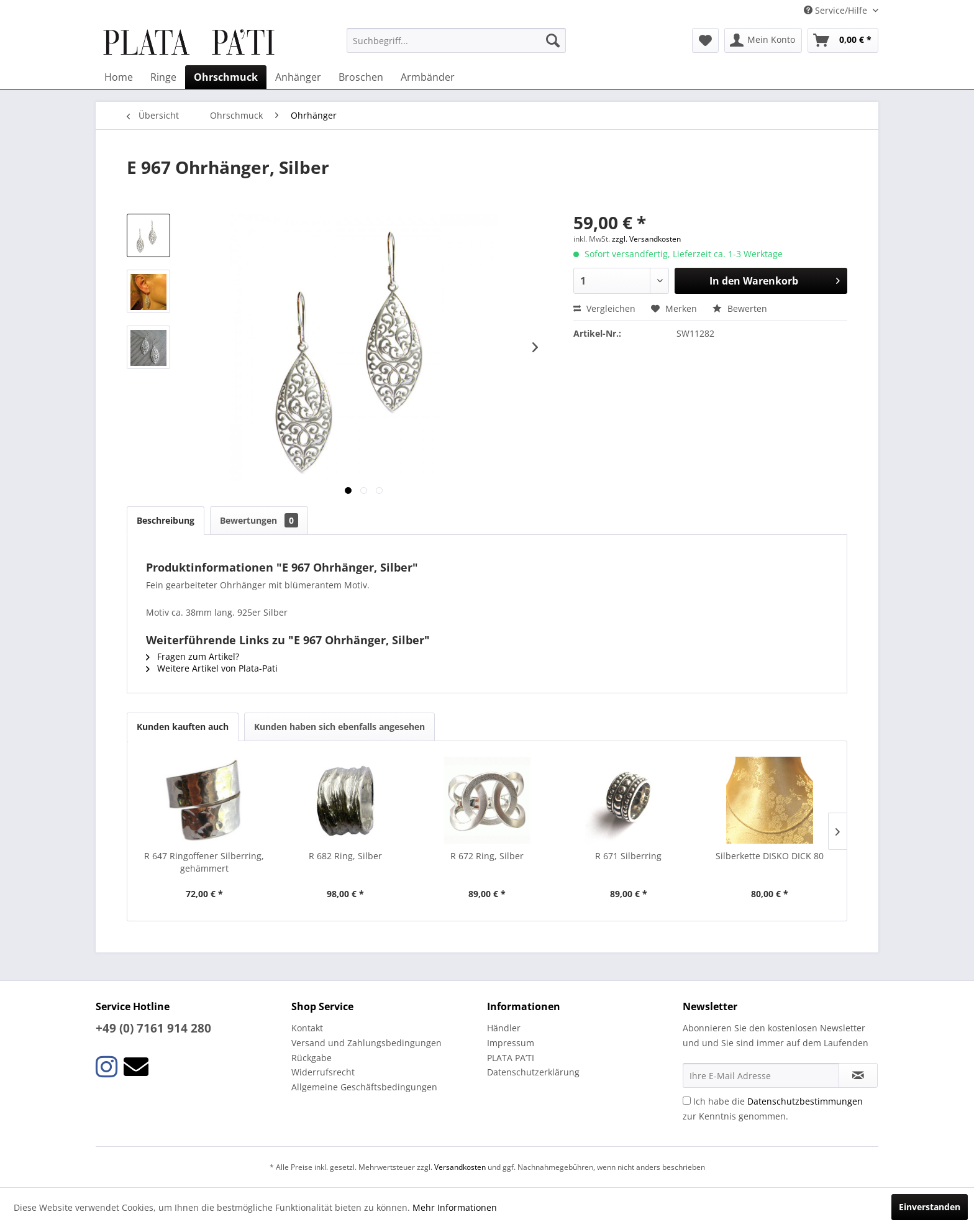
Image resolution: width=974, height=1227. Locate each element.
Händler (504, 1028)
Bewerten (739, 308)
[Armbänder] (427, 77)
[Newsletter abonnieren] (858, 1075)
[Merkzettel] (705, 40)
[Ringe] (163, 77)
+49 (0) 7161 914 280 (153, 1028)
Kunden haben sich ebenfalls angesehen (339, 726)
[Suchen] (553, 40)
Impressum (510, 1043)
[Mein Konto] (763, 40)
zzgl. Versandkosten (646, 239)
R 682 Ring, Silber (345, 856)
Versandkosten (460, 1167)
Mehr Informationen (454, 1207)
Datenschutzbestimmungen (805, 1101)
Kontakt (307, 1028)
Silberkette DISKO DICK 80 (770, 856)
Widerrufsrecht (323, 1072)
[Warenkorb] (843, 40)
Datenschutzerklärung (533, 1072)
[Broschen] (361, 77)
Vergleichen (604, 308)
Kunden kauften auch (183, 726)
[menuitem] (456, 40)
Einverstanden (929, 1207)
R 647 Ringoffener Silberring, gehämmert (204, 862)
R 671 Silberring (628, 856)
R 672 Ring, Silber (487, 856)
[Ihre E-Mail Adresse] (761, 1075)
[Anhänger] (298, 77)
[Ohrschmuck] (225, 77)
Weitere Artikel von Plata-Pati (212, 668)
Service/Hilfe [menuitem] (837, 10)
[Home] (119, 77)
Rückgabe (311, 1058)
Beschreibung (165, 520)
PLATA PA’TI (510, 1058)
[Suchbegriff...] (456, 40)
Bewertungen (259, 520)
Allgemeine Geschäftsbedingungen (364, 1087)
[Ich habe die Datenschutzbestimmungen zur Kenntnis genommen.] (687, 1101)
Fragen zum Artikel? (192, 656)
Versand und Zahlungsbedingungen (366, 1043)
